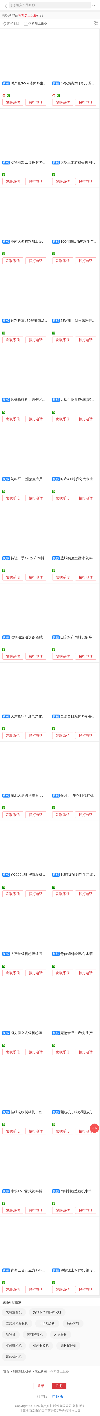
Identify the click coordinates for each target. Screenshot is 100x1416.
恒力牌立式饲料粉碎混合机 (31, 1033)
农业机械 (41, 1371)
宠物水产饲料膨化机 (47, 1312)
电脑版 (57, 1396)
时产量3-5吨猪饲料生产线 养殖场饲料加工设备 (47, 83)
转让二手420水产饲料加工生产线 (36, 558)
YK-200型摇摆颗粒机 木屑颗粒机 (36, 875)
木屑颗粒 (60, 1334)
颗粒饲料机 (14, 1357)
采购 (94, 1128)
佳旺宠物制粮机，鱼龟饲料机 (33, 1112)
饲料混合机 (14, 1312)
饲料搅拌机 (68, 1346)
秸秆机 (10, 1334)
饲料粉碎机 (35, 1334)
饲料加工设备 (59, 1371)
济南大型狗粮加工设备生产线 (33, 242)
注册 (59, 1386)
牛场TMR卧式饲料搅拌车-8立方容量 (38, 1191)
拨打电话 (36, 102)
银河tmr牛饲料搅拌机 (77, 795)
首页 (6, 1371)
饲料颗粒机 (14, 1346)
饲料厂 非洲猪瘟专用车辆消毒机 (35, 479)
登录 (40, 1386)
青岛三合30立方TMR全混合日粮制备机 (40, 1270)
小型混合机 (47, 1323)
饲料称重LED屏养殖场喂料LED (34, 321)
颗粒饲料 (73, 1323)
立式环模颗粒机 (17, 1323)
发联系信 (13, 102)
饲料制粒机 (41, 1346)
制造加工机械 (22, 1371)
